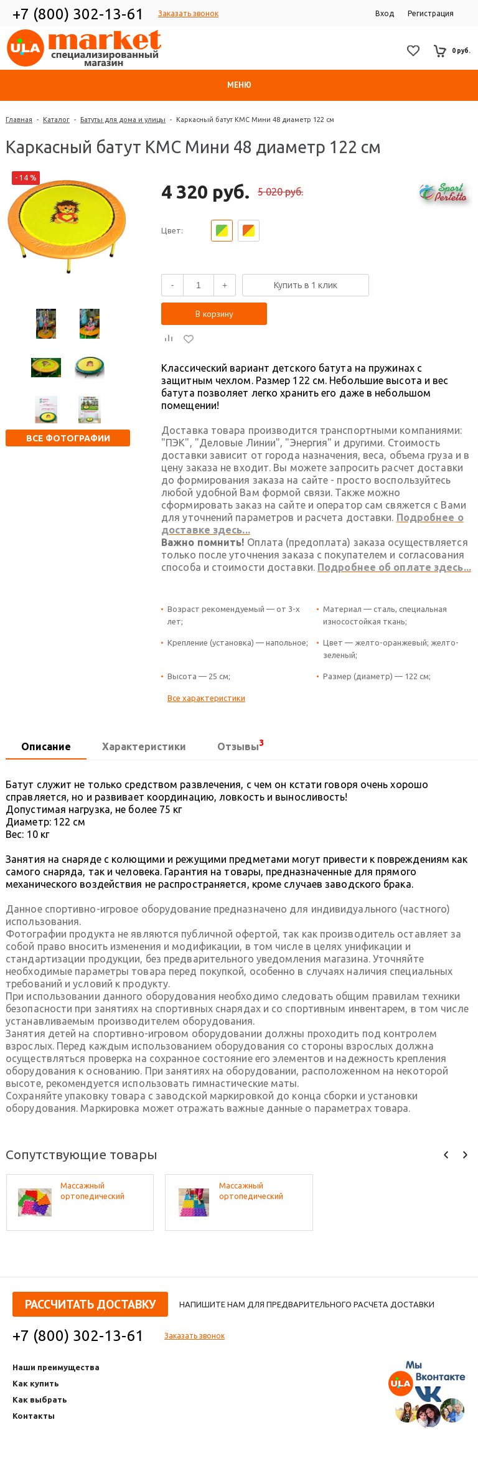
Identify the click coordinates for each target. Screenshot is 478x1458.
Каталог (56, 119)
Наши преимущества (56, 1367)
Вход (384, 13)
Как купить (35, 1383)
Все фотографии (68, 438)
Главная (19, 119)
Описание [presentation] (46, 746)
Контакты (33, 1415)
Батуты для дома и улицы (123, 119)
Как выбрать (39, 1399)
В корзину (214, 313)
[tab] (46, 747)
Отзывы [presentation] (240, 745)
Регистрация (431, 13)
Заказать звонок (188, 13)
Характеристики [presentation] (144, 746)
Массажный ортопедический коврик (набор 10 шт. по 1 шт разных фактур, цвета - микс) (102, 1191)
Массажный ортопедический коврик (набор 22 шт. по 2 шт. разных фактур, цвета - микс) (260, 1191)
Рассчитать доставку (90, 1304)
